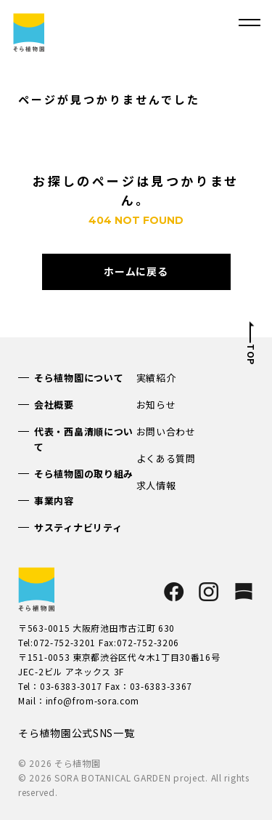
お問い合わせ (166, 431)
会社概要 (54, 404)
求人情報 (156, 485)
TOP (250, 354)
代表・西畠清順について (83, 439)
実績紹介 (156, 378)
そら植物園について (78, 378)
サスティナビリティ (78, 527)
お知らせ (156, 404)
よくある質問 (166, 458)
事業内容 (54, 500)
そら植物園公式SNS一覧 (76, 732)
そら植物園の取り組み (83, 474)
